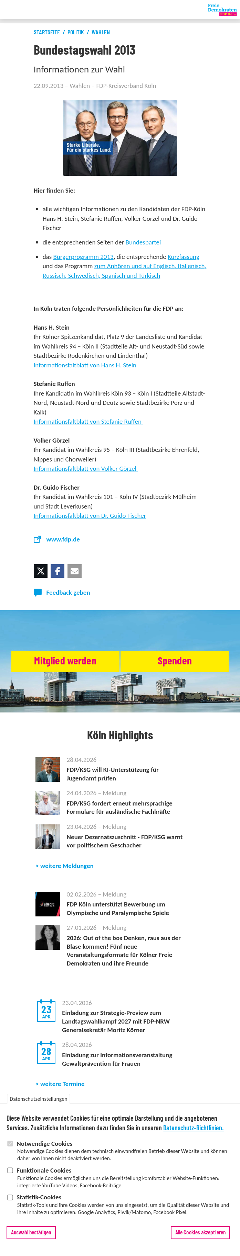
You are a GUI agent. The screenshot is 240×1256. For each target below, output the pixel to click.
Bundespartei (143, 242)
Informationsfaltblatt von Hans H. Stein (85, 365)
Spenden (175, 661)
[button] (41, 571)
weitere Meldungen (67, 866)
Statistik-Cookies (39, 1202)
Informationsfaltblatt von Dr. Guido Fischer (90, 515)
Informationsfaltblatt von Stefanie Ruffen (88, 421)
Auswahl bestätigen (31, 1237)
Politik (75, 33)
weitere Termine (62, 1084)
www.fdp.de (63, 539)
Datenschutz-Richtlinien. (193, 1132)
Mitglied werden (65, 661)
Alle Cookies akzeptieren (200, 1237)
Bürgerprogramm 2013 (83, 257)
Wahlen (101, 33)
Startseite (47, 33)
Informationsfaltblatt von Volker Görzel (86, 468)
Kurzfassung (183, 257)
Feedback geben (68, 592)
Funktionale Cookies (44, 1174)
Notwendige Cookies (44, 1148)
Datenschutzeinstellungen (38, 1103)
